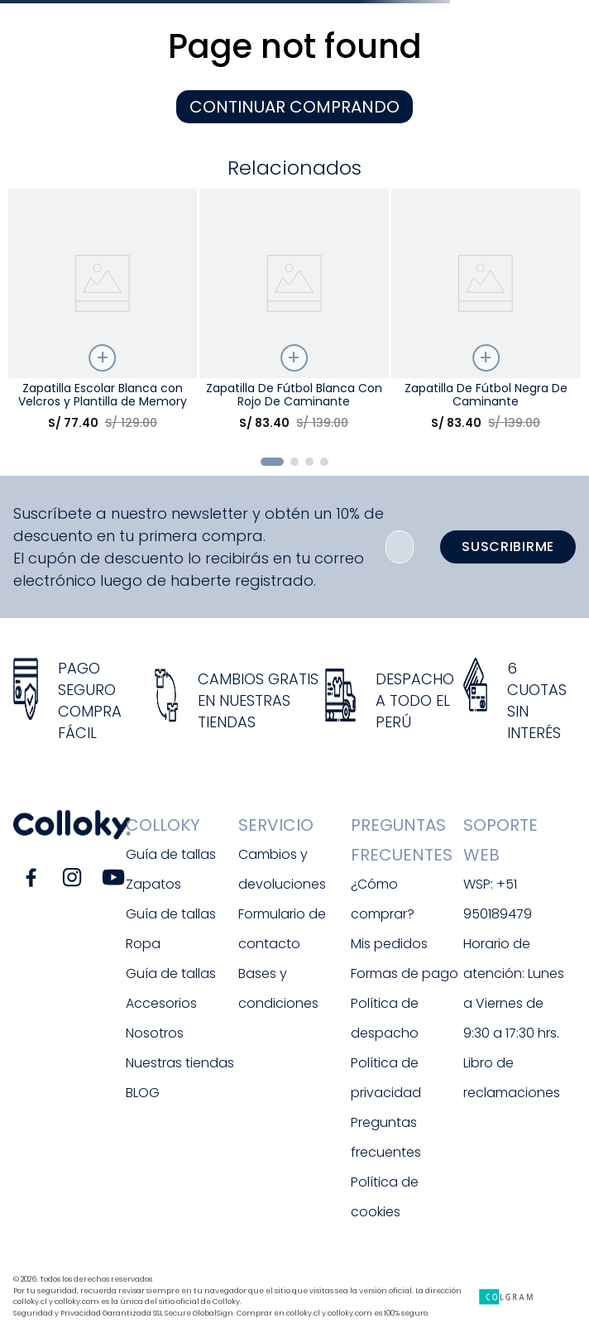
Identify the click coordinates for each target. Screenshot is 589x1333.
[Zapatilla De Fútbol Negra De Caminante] (486, 316)
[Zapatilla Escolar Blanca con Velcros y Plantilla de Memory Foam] (102, 316)
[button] (272, 462)
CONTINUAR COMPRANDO (294, 106)
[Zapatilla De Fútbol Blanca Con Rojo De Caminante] (294, 316)
